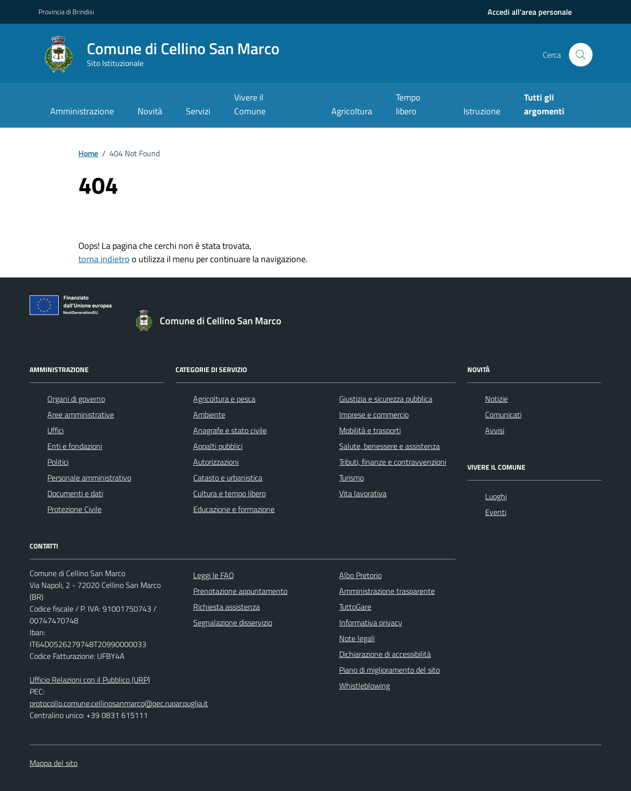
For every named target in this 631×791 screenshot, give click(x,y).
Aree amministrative (80, 414)
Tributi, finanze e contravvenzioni (392, 462)
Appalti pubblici (218, 446)
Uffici (55, 430)
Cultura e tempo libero (229, 493)
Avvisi (494, 430)
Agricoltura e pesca (224, 399)
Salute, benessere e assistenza (389, 446)
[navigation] (530, 12)
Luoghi (496, 496)
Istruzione (481, 111)
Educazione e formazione (234, 509)
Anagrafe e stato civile (230, 430)
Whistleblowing (364, 685)
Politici (58, 462)
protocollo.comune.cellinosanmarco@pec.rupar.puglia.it (119, 703)
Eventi (495, 512)
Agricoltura (351, 111)
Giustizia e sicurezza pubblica (385, 399)
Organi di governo (76, 399)
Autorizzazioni (216, 462)
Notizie (496, 399)
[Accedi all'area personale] (530, 12)
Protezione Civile (74, 509)
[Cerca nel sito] (581, 55)
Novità (150, 111)
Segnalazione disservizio (232, 622)
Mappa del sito (53, 763)
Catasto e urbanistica (227, 477)
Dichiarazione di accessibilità (385, 654)
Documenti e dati (75, 493)
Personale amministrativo (89, 477)
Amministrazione (82, 111)
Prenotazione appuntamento (240, 591)
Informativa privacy (370, 622)
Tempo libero (408, 104)
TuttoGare (355, 607)
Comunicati (503, 414)
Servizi (198, 111)
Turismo (351, 477)
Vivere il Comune (250, 104)
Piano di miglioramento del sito (389, 670)
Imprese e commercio (374, 414)
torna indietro (104, 259)
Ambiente (209, 414)
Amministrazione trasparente (387, 591)
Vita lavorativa (362, 493)
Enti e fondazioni (74, 446)
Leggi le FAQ (213, 575)
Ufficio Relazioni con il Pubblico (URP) (90, 680)
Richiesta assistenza (226, 607)
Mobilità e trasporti (370, 430)
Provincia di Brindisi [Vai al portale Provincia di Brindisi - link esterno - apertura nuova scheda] (66, 11)
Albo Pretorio (360, 575)
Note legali (357, 638)
